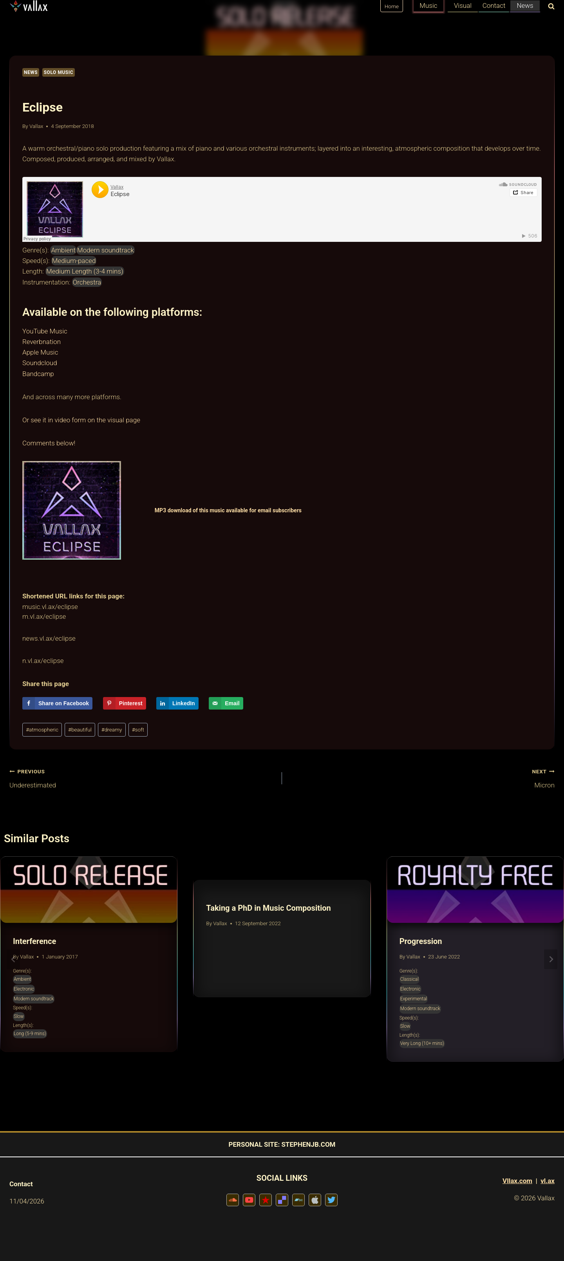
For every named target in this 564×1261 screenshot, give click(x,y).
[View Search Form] (549, 7)
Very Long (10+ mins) (422, 1043)
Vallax (36, 126)
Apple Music (40, 352)
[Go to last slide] (13, 959)
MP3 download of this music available (202, 510)
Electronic (24, 989)
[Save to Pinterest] (124, 703)
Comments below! (48, 443)
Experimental (413, 999)
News (525, 5)
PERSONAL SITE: (254, 1144)
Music (428, 5)
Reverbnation (41, 342)
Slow (19, 1016)
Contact (494, 5)
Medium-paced (74, 261)
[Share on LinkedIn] (177, 703)
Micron (422, 777)
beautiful (80, 729)
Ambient (63, 250)
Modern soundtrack (105, 250)
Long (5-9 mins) (30, 1033)
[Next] (550, 959)
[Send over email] (226, 703)
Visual (463, 5)
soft (138, 729)
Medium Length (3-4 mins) (84, 271)
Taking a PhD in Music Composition (268, 908)
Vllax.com (517, 1181)
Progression (421, 941)
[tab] (266, 1068)
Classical (409, 979)
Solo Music (59, 72)
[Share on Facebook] (57, 703)
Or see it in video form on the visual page (81, 420)
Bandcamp (38, 374)
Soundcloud (39, 363)
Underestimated (142, 777)
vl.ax (547, 1181)
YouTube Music (44, 331)
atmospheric (42, 729)
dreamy (111, 729)
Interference (34, 941)
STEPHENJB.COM (308, 1144)
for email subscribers (275, 510)
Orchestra (87, 282)
